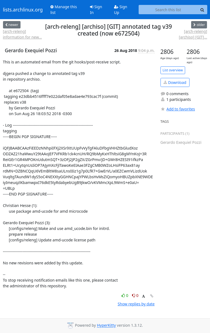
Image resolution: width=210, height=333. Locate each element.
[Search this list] (168, 9)
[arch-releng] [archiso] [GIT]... (193, 34)
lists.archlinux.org (23, 9)
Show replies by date (136, 303)
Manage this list (63, 9)
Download (175, 82)
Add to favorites (178, 109)
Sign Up (120, 9)
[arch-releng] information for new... (22, 34)
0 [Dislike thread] (135, 295)
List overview (173, 70)
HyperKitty (106, 325)
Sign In (96, 9)
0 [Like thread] (125, 295)
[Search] (202, 9)
